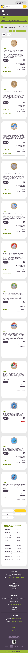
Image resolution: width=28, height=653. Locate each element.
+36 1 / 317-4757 (12, 577)
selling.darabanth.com (17, 621)
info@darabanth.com (15, 579)
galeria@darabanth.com (15, 604)
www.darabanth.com (17, 618)
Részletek (6, 60)
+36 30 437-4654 (16, 603)
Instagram (14, 629)
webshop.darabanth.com (16, 619)
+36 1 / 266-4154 (20, 577)
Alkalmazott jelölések (21, 31)
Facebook (14, 627)
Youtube (14, 630)
